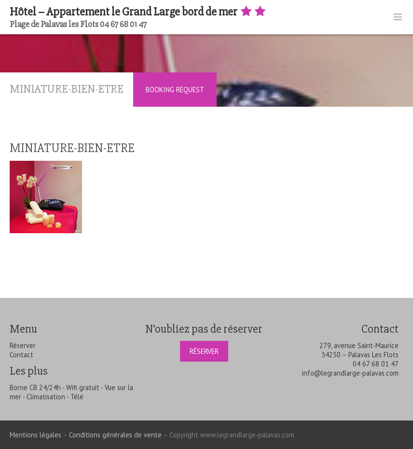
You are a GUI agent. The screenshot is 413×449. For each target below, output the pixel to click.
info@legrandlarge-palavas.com (350, 373)
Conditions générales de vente (115, 434)
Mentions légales (35, 434)
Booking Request (175, 89)
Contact (21, 354)
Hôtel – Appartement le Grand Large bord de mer (138, 12)
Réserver (23, 345)
